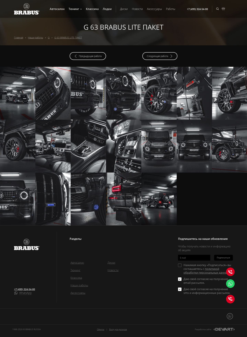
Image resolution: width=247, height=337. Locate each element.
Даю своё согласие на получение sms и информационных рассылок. (207, 291)
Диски (124, 9)
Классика (92, 9)
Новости (137, 9)
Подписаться (223, 257)
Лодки (107, 9)
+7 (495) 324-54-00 (24, 289)
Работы (170, 9)
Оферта (100, 329)
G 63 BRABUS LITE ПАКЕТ (68, 37)
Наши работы (35, 37)
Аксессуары (154, 9)
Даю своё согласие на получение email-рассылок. (206, 281)
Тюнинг (75, 9)
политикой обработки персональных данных (206, 271)
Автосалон (57, 9)
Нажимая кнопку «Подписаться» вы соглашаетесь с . (207, 269)
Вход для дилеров (118, 329)
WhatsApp (25, 293)
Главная (18, 37)
